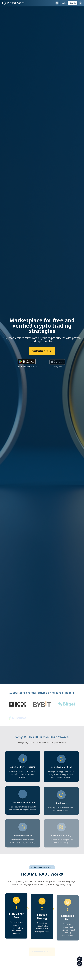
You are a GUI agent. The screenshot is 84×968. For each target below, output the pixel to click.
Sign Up (73, 3)
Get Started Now (42, 351)
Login (63, 3)
